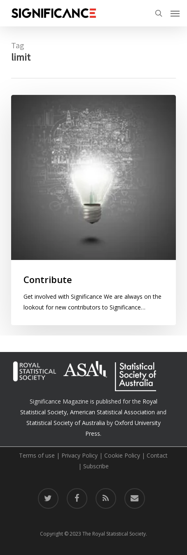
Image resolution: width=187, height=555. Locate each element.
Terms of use (37, 455)
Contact (157, 455)
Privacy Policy (79, 455)
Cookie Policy (122, 455)
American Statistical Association (112, 412)
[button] (175, 13)
